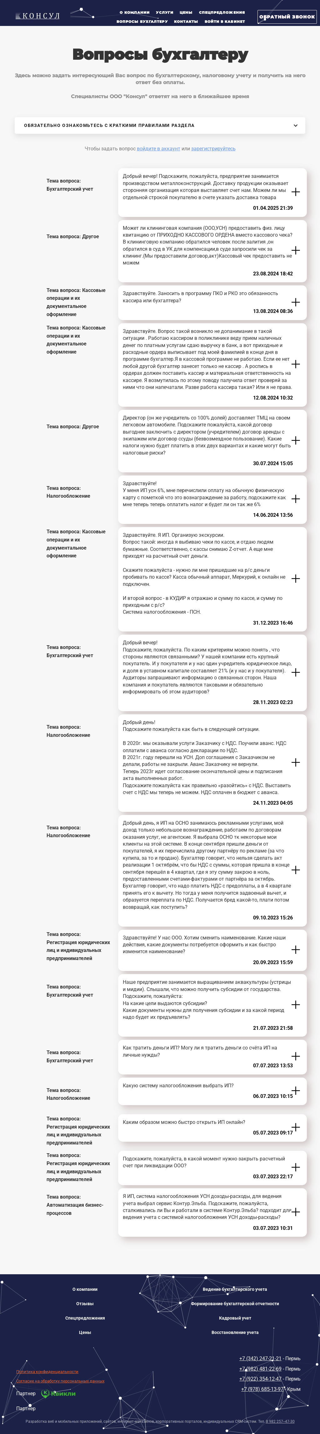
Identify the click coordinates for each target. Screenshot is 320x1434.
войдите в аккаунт (158, 149)
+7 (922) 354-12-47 (260, 1379)
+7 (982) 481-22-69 (260, 1369)
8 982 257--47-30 (280, 1421)
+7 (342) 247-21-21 (260, 1358)
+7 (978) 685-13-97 (262, 1389)
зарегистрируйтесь (213, 149)
